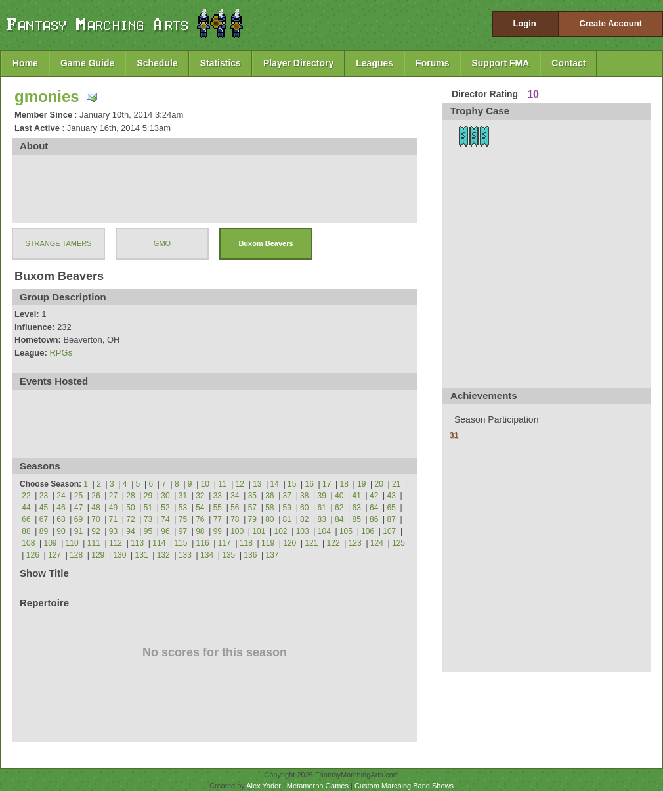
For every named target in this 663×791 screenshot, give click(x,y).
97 (183, 531)
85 (357, 519)
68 (60, 519)
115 (180, 543)
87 (391, 519)
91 (78, 531)
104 (324, 531)
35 (252, 495)
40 (339, 495)
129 (97, 555)
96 (165, 531)
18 (344, 484)
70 (95, 519)
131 (141, 555)
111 (93, 543)
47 (78, 507)
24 (60, 495)
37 (287, 495)
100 (237, 531)
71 (113, 519)
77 (217, 519)
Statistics (220, 63)
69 (78, 519)
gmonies (46, 96)
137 (272, 555)
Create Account (610, 23)
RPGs (60, 353)
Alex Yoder (263, 786)
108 (28, 543)
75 (183, 519)
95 (148, 531)
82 (304, 519)
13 (257, 484)
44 (26, 507)
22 (26, 495)
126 (32, 555)
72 (130, 519)
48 (95, 507)
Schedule (157, 63)
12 (240, 484)
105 (346, 531)
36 (269, 495)
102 (280, 531)
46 (60, 507)
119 (267, 543)
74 (165, 519)
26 (95, 495)
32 (200, 495)
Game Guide (87, 63)
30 (165, 495)
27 (113, 495)
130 (119, 555)
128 (76, 555)
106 (367, 531)
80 (269, 519)
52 (165, 507)
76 (200, 519)
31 (183, 495)
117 (224, 543)
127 (54, 555)
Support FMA (500, 63)
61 (322, 507)
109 (50, 543)
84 (339, 519)
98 (200, 531)
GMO (162, 243)
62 (339, 507)
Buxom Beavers (265, 243)
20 (379, 484)
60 (304, 507)
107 (389, 531)
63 (357, 507)
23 (43, 495)
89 (43, 531)
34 (234, 495)
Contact (568, 63)
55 (217, 507)
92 (95, 531)
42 (374, 495)
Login (524, 23)
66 (26, 519)
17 (326, 484)
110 (72, 543)
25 (78, 495)
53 (183, 507)
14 (274, 484)
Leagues (374, 63)
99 (217, 531)
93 (113, 531)
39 (322, 495)
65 (391, 507)
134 (206, 555)
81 (287, 519)
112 (115, 543)
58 (269, 507)
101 (258, 531)
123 (355, 543)
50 (130, 507)
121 (311, 543)
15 (292, 484)
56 (234, 507)
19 (361, 484)
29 (148, 495)
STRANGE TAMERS (58, 243)
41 (357, 495)
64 (374, 507)
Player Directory (298, 63)
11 (222, 484)
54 (200, 507)
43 (391, 495)
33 (217, 495)
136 (250, 555)
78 (234, 519)
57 (252, 507)
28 (130, 495)
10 (205, 484)
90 (60, 531)
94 (130, 531)
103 (302, 531)
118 (246, 543)
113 (137, 543)
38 (304, 495)
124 (376, 543)
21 (396, 484)
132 (163, 555)
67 (43, 519)
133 (185, 555)
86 (374, 519)
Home (25, 63)
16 (309, 484)
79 (252, 519)
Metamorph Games (318, 786)
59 (287, 507)
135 (228, 555)
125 (398, 543)
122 (333, 543)
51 (148, 507)
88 (26, 531)
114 (158, 543)
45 (43, 507)
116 (202, 543)
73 (148, 519)
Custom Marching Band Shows (404, 786)
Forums (432, 63)
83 (322, 519)
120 (289, 543)
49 (113, 507)
